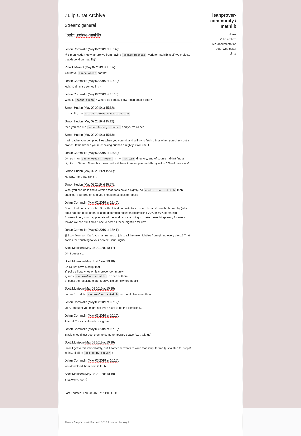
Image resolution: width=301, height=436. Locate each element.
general (88, 25)
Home (232, 34)
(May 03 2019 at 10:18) (99, 260)
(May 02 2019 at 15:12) (99, 107)
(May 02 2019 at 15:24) (103, 152)
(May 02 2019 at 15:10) (103, 80)
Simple (78, 421)
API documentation (224, 43)
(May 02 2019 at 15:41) (103, 229)
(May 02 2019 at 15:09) (103, 49)
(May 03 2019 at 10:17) (99, 247)
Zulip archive (228, 39)
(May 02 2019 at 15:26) (99, 170)
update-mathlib (88, 35)
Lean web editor (226, 48)
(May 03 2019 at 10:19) (103, 301)
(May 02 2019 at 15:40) (103, 202)
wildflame (92, 421)
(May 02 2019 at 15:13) (99, 134)
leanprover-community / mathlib (223, 21)
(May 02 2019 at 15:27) (99, 184)
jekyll (126, 421)
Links (233, 53)
